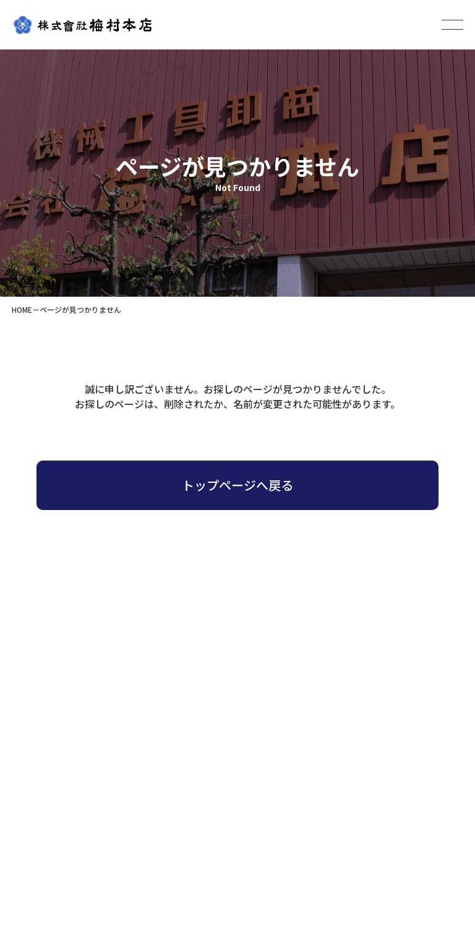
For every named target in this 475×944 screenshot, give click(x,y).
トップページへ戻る (237, 485)
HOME (22, 309)
